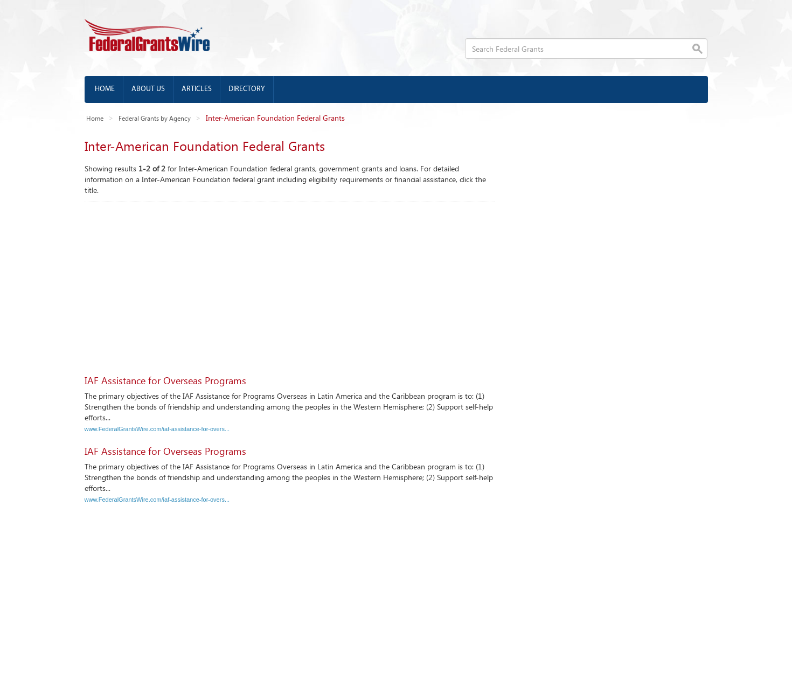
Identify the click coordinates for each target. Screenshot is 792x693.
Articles (197, 89)
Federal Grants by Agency (155, 118)
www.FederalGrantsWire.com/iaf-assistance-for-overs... (157, 429)
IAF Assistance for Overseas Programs (165, 380)
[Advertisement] (290, 282)
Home (105, 89)
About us (148, 89)
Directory (246, 89)
